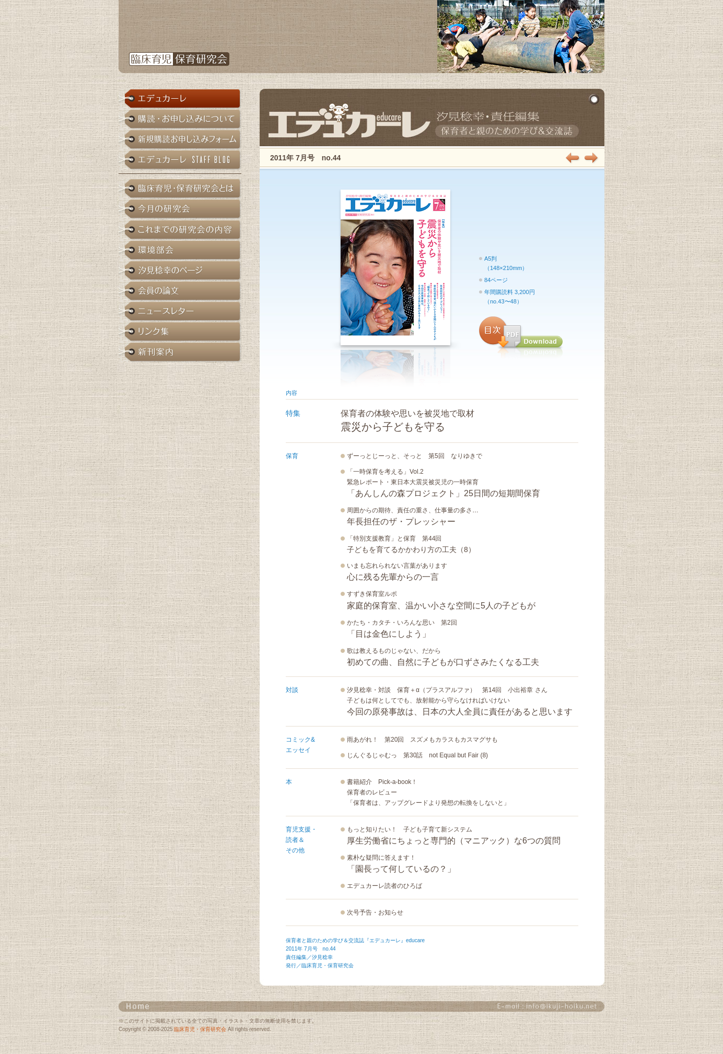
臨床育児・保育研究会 (200, 1029)
